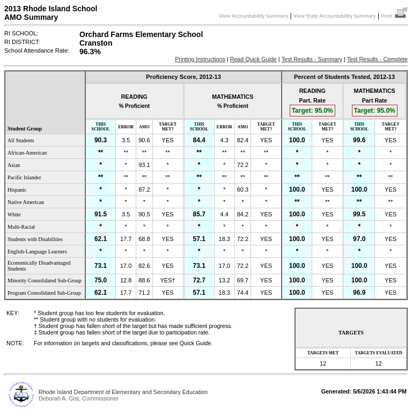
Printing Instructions (200, 59)
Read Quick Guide (253, 59)
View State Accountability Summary (334, 15)
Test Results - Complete (377, 59)
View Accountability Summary (253, 15)
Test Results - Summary (312, 59)
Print (394, 15)
